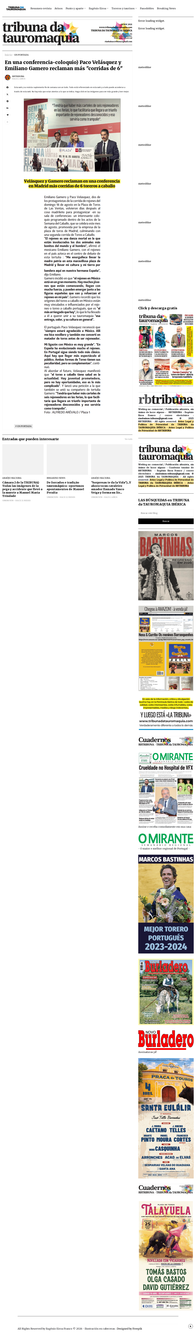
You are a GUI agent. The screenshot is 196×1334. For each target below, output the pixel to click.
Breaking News (166, 8)
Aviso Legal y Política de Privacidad (166, 423)
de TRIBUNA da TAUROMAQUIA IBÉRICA (166, 481)
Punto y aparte (74, 8)
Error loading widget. (151, 20)
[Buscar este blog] (166, 513)
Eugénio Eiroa (97, 8)
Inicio (8, 54)
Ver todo (128, 439)
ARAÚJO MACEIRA (11, 478)
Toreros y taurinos (123, 8)
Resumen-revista (40, 8)
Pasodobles (147, 8)
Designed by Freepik (129, 1328)
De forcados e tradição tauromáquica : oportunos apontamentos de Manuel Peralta (65, 487)
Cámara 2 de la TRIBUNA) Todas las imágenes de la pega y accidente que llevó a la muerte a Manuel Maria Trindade (22, 489)
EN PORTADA (21, 55)
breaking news (56, 478)
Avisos (59, 8)
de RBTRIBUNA (163, 430)
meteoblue (144, 67)
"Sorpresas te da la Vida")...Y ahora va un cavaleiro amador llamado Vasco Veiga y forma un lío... (111, 487)
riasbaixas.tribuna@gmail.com (155, 418)
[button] (7, 122)
